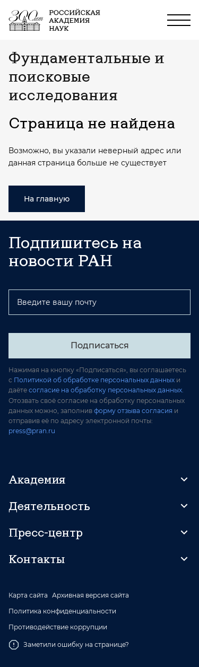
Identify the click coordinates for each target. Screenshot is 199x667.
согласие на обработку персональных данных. (106, 390)
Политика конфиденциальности (62, 611)
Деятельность (49, 506)
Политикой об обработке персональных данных (94, 380)
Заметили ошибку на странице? (68, 644)
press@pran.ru (31, 431)
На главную (47, 199)
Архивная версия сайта (90, 595)
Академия (36, 479)
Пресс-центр (45, 532)
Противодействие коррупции (57, 627)
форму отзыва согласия (133, 411)
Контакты (36, 559)
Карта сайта (28, 595)
